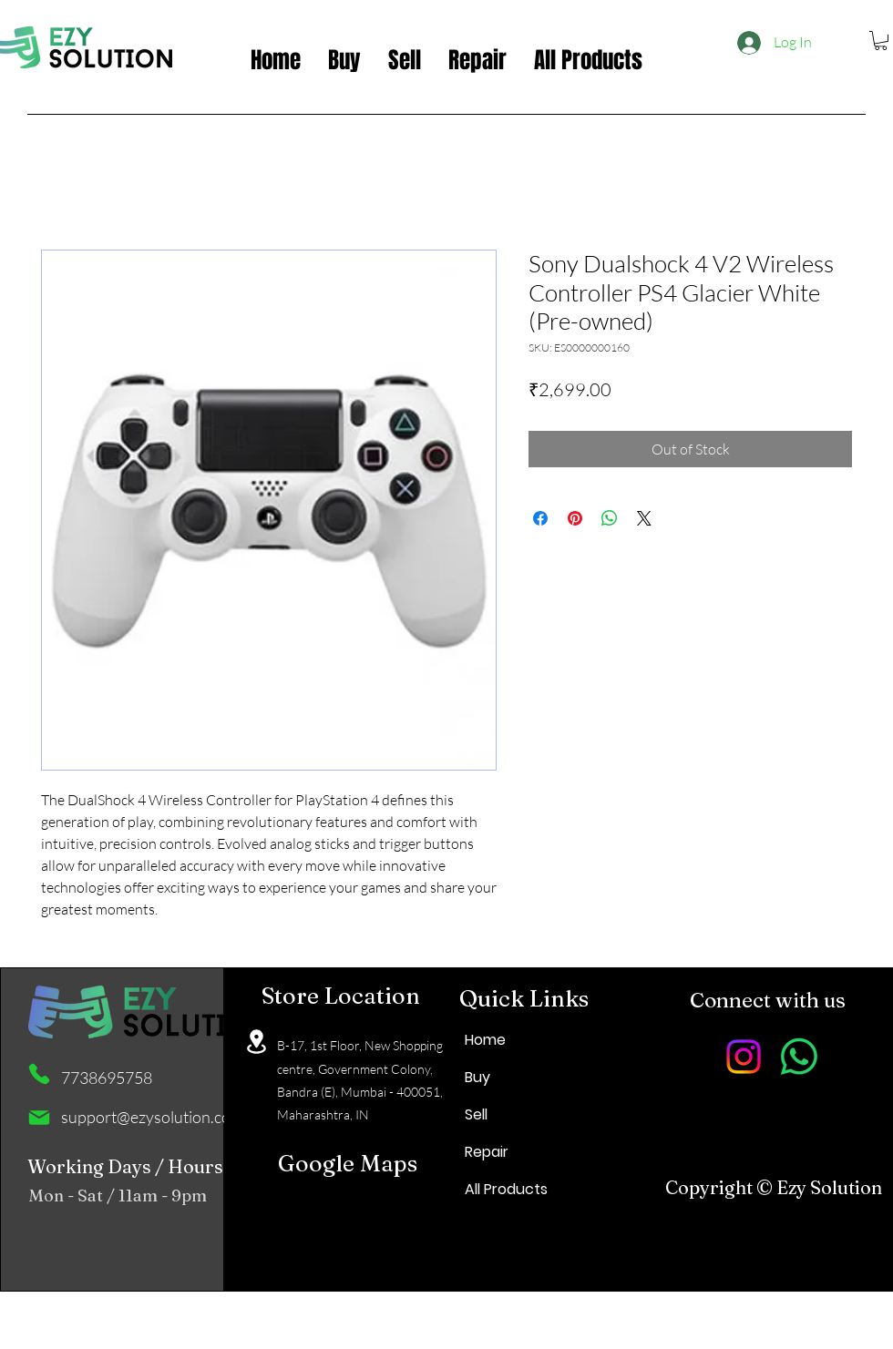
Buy (477, 1077)
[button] (880, 40)
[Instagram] (743, 1056)
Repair (486, 1151)
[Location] (256, 1041)
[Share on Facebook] (540, 518)
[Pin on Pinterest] (575, 518)
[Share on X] (644, 518)
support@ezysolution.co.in (154, 1117)
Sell (476, 1114)
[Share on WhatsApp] (610, 518)
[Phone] (39, 1074)
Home (485, 1039)
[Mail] (39, 1117)
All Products (506, 1189)
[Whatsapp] (799, 1056)
